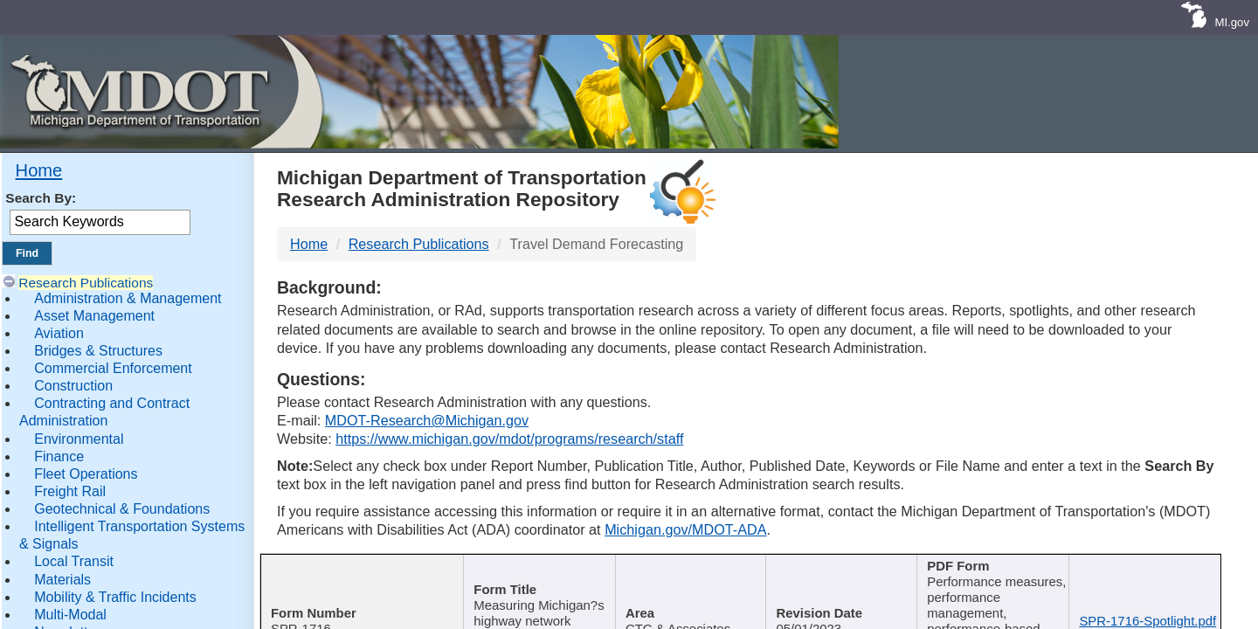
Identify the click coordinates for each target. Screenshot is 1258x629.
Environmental (78, 439)
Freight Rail (70, 491)
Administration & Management (127, 298)
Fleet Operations (85, 474)
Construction (73, 385)
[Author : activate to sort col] (688, 578)
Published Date (833, 567)
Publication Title (530, 567)
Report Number (354, 567)
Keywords (987, 567)
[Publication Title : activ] (536, 578)
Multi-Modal (70, 614)
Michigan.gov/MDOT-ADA (685, 529)
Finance (59, 456)
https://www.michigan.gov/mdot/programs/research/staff (509, 438)
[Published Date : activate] (840, 578)
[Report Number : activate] (360, 578)
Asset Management (94, 315)
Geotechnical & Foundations (122, 508)
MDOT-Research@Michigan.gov (427, 420)
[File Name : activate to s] (1145, 578)
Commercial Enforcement (113, 368)
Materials (62, 579)
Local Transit (74, 561)
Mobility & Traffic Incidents (115, 597)
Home (39, 170)
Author (681, 567)
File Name (1140, 567)
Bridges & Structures (98, 350)
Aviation (59, 333)
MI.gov (1231, 22)
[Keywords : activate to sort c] (993, 578)
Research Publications (85, 282)
